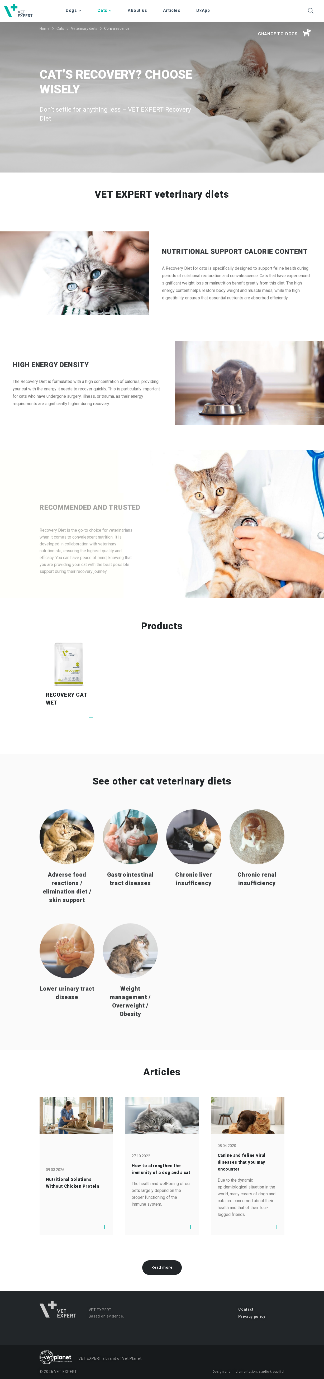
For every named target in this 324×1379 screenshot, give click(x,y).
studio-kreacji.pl (271, 1371)
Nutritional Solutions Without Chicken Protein (72, 1183)
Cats (60, 28)
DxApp (203, 10)
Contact (246, 1309)
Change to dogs (284, 33)
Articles (171, 10)
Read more (161, 1267)
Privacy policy (251, 1316)
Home (45, 28)
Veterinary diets (84, 28)
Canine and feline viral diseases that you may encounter (242, 1162)
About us (137, 10)
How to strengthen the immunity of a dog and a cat (161, 1169)
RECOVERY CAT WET (66, 699)
